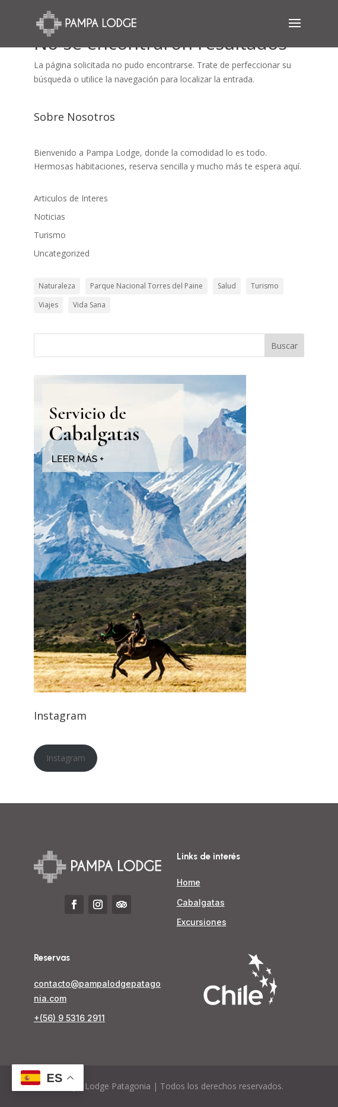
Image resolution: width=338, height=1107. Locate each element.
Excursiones (202, 922)
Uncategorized (62, 253)
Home (188, 882)
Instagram (65, 757)
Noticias (49, 216)
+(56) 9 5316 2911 (69, 1018)
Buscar (284, 345)
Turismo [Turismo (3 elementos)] (265, 286)
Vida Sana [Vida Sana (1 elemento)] (89, 305)
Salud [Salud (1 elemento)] (227, 286)
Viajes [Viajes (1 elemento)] (48, 305)
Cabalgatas (201, 902)
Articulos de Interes (71, 198)
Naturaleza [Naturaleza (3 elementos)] (57, 286)
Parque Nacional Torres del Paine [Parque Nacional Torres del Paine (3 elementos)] (146, 286)
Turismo (50, 234)
